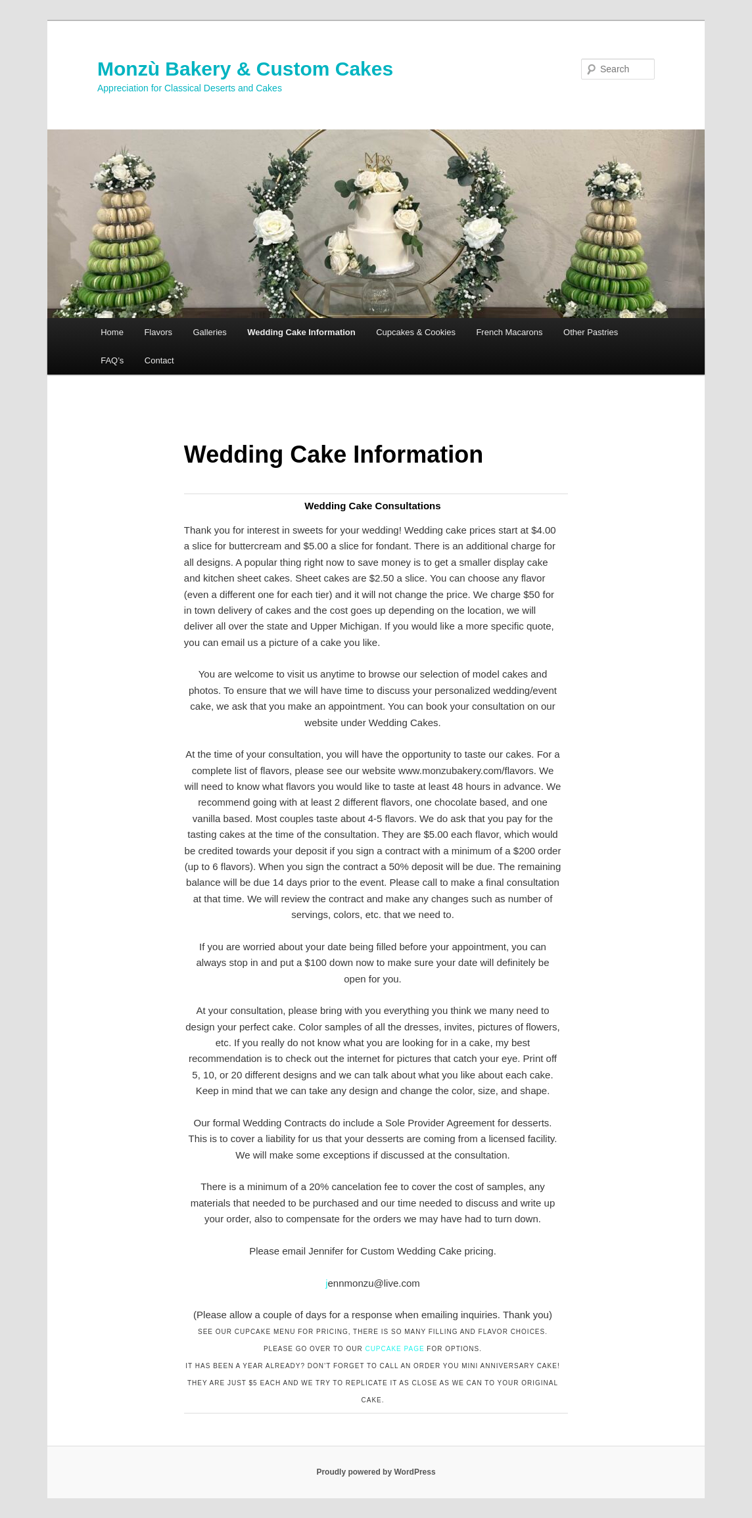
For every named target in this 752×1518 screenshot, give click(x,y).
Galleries (210, 332)
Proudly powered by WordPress (375, 1472)
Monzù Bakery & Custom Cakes (245, 69)
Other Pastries (590, 332)
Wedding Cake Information (301, 332)
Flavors (158, 332)
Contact (159, 360)
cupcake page (394, 1348)
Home (112, 332)
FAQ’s (112, 360)
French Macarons (509, 332)
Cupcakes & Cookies (416, 332)
